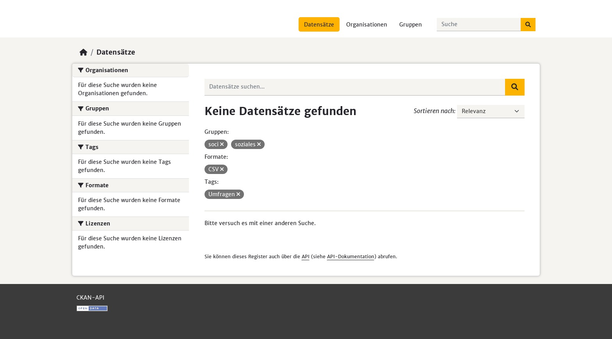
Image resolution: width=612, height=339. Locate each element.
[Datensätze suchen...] (479, 24)
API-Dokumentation (350, 256)
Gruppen (410, 24)
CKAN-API (90, 297)
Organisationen (366, 24)
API (306, 256)
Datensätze (319, 24)
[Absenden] (528, 24)
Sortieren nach (434, 111)
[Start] (83, 52)
